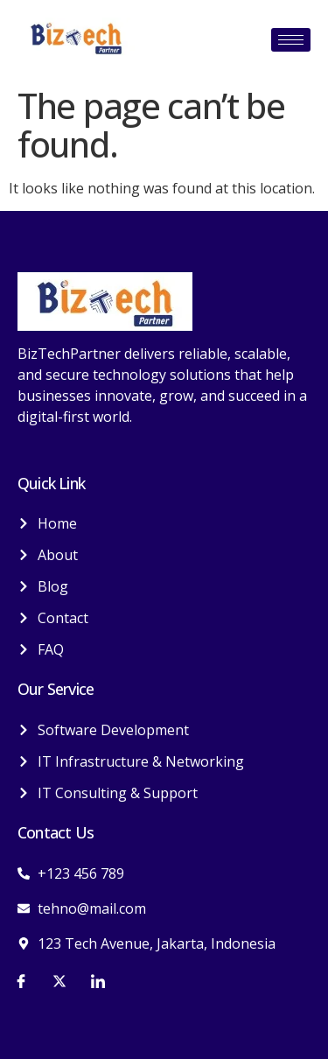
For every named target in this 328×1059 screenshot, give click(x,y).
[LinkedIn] (98, 980)
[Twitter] (59, 980)
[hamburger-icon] (291, 40)
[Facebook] (21, 980)
